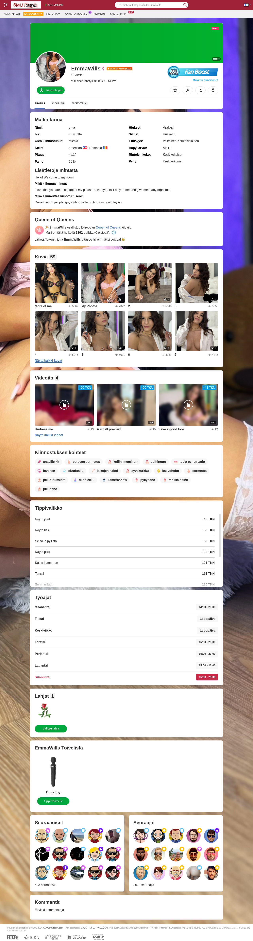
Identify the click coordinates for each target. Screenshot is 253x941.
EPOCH (84, 928)
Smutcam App (119, 13)
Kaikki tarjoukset (78, 13)
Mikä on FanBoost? (205, 80)
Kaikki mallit (12, 13)
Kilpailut (99, 13)
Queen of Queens (108, 227)
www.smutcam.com (53, 927)
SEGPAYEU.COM (99, 928)
